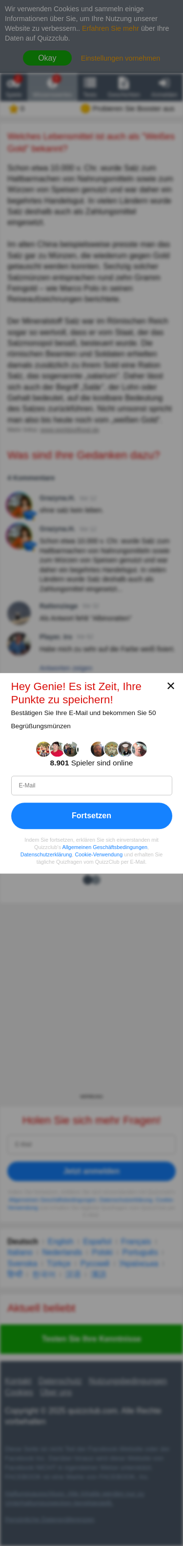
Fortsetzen (91, 815)
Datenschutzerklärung (46, 854)
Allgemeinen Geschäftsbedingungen (104, 847)
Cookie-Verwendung (98, 854)
